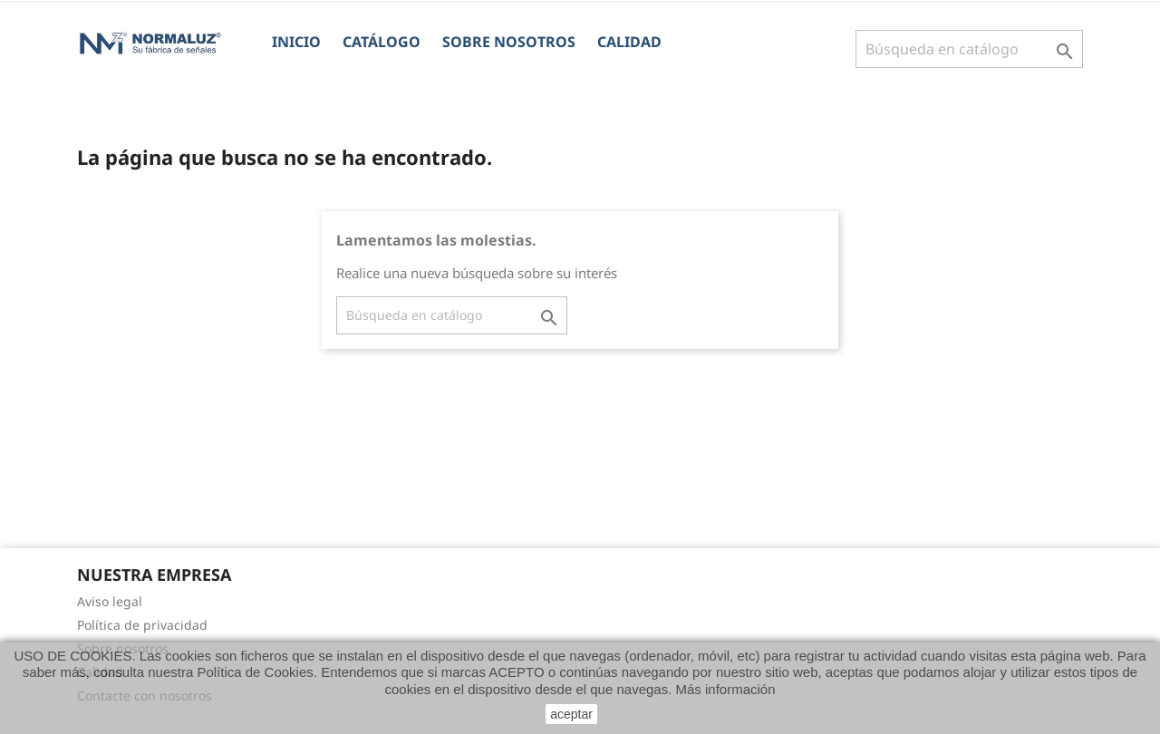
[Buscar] (969, 49)
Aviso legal (109, 601)
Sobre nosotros (508, 42)
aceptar (571, 714)
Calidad (629, 42)
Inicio (296, 42)
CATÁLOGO (381, 42)
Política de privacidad (142, 624)
